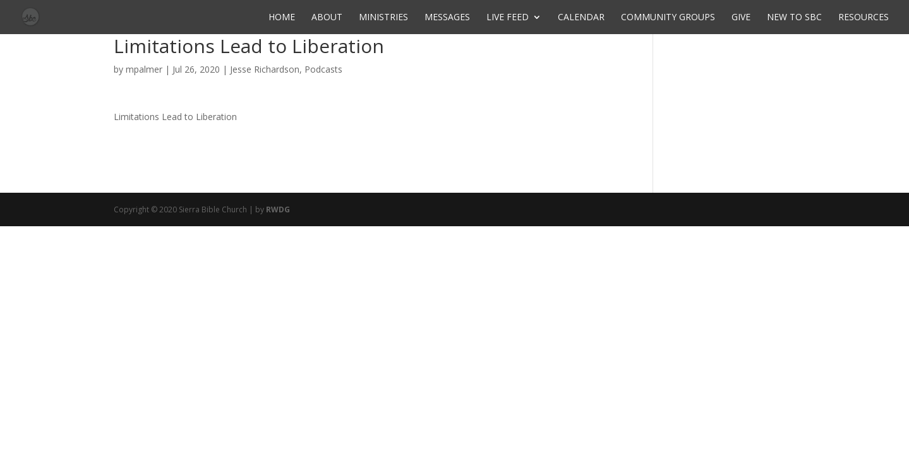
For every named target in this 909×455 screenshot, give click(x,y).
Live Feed (507, 18)
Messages (447, 18)
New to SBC (794, 18)
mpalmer (144, 69)
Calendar (581, 18)
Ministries (383, 18)
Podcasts (323, 69)
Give (740, 18)
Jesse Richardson (264, 69)
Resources (863, 18)
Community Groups (668, 18)
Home (281, 18)
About (326, 18)
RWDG (278, 209)
